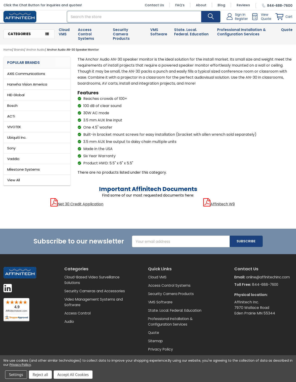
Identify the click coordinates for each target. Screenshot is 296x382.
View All (13, 182)
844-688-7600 (266, 293)
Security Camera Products (121, 37)
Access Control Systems (86, 37)
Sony (11, 150)
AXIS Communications (26, 76)
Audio (69, 330)
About (201, 5)
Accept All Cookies (73, 374)
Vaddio (13, 161)
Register (241, 20)
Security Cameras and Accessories (84, 296)
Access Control (78, 321)
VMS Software (158, 34)
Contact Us (154, 5)
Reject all (40, 374)
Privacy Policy (160, 352)
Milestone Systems (23, 172)
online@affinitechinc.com (257, 285)
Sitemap (155, 343)
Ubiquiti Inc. (16, 140)
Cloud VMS (64, 34)
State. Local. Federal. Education (191, 34)
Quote (287, 32)
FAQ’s (180, 5)
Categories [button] (19, 36)
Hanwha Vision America (27, 87)
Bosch (12, 108)
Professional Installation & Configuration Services (241, 34)
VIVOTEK (14, 129)
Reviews (243, 5)
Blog (221, 5)
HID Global (16, 97)
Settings (16, 374)
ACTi (11, 119)
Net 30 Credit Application (76, 206)
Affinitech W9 (219, 206)
